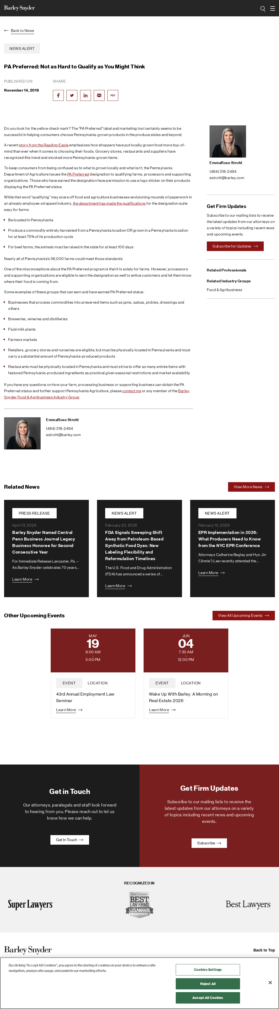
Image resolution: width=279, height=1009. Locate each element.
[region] (139, 983)
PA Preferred (78, 174)
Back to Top (264, 950)
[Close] (270, 983)
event (69, 683)
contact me (131, 391)
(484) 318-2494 (59, 428)
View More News (251, 487)
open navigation (272, 6)
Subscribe (209, 843)
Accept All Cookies (207, 998)
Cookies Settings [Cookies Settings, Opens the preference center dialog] (208, 970)
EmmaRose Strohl (62, 420)
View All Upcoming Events (243, 615)
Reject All (208, 984)
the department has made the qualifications (109, 203)
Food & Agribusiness (224, 290)
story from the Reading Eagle (44, 145)
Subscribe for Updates (235, 246)
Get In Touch (69, 840)
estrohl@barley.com (63, 435)
